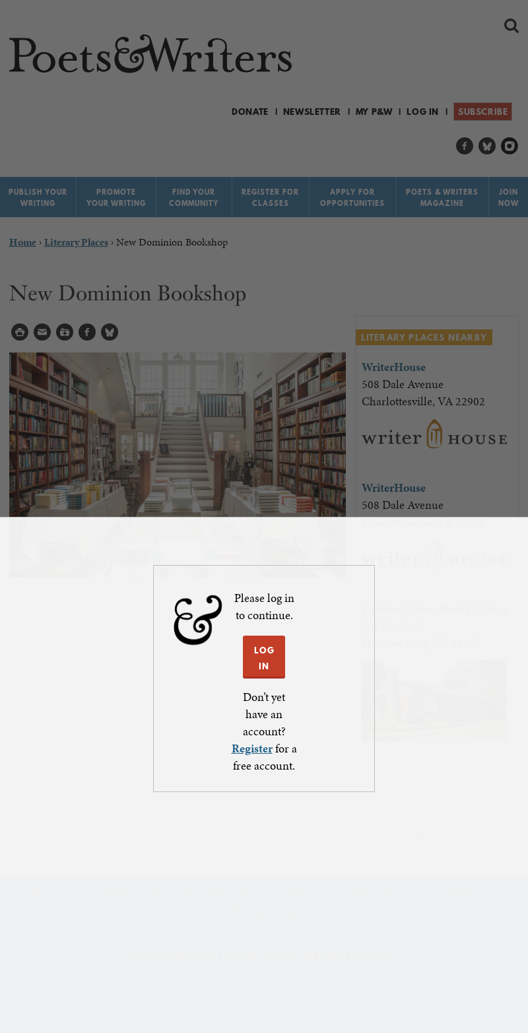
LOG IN (264, 658)
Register (252, 748)
